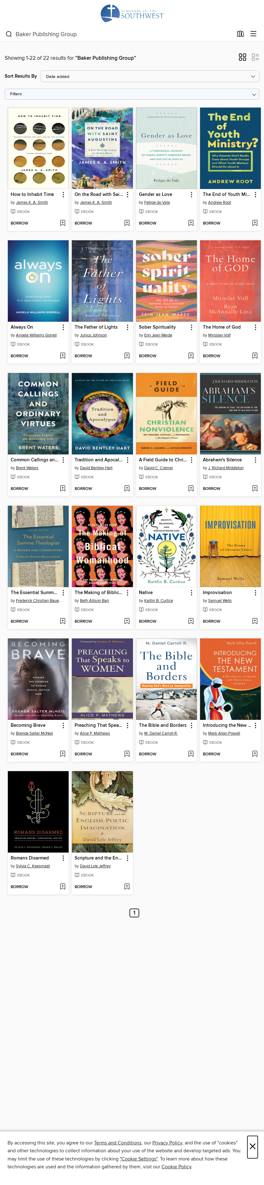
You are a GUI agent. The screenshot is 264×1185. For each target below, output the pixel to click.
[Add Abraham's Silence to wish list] (255, 489)
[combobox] (119, 34)
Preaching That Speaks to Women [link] (99, 725)
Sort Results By (21, 76)
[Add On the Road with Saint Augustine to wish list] (127, 224)
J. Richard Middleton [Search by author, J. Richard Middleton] (226, 467)
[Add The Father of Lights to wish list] (127, 356)
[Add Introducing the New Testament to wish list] (255, 754)
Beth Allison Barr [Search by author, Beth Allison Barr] (94, 600)
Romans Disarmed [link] (30, 858)
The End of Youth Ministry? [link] (227, 195)
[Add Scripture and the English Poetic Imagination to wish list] (127, 887)
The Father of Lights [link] (96, 327)
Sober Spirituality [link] (157, 327)
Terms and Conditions (117, 1143)
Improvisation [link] (217, 593)
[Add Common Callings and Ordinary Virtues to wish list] (62, 489)
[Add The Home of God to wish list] (255, 356)
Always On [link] (22, 327)
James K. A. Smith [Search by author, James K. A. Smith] (32, 202)
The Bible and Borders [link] (163, 725)
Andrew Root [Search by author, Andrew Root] (219, 202)
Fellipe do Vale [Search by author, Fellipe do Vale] (157, 202)
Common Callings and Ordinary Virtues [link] (35, 460)
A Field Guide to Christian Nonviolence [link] (163, 460)
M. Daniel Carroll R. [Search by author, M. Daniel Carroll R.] (161, 733)
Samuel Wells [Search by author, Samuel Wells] (220, 600)
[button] (242, 59)
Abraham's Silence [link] (222, 460)
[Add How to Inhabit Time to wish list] (62, 224)
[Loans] (240, 35)
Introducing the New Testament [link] (227, 725)
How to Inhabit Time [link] (32, 195)
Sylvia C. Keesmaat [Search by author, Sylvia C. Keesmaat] (33, 866)
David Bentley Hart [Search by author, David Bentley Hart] (96, 467)
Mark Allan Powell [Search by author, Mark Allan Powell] (224, 733)
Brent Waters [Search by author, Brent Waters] (27, 467)
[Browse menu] (253, 34)
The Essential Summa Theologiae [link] (35, 593)
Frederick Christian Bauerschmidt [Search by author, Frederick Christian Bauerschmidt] (39, 600)
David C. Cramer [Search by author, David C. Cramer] (158, 467)
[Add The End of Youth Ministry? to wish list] (255, 224)
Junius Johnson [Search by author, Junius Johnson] (93, 335)
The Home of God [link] (222, 327)
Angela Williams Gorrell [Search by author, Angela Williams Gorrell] (36, 335)
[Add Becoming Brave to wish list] (62, 754)
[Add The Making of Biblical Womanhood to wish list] (127, 622)
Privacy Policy (167, 1143)
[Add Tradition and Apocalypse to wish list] (127, 489)
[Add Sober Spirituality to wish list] (191, 356)
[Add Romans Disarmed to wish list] (62, 887)
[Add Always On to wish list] (62, 356)
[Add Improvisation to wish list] (255, 622)
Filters (16, 94)
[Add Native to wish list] (191, 622)
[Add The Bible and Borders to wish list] (191, 754)
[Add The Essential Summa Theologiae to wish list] (62, 622)
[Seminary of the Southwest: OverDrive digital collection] (132, 13)
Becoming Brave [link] (28, 725)
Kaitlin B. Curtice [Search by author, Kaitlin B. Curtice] (158, 600)
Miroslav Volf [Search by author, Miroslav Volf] (219, 335)
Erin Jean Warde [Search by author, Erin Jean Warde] (158, 335)
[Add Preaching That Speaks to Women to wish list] (127, 754)
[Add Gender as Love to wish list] (191, 224)
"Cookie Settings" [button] (138, 1159)
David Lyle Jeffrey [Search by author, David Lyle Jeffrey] (95, 866)
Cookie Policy (176, 1167)
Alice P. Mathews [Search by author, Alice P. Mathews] (95, 733)
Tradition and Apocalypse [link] (99, 460)
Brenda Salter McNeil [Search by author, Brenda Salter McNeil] (34, 733)
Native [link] (146, 593)
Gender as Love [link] (155, 195)
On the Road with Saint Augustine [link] (99, 195)
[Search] (9, 34)
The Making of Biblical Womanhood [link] (99, 593)
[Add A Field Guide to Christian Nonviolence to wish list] (191, 489)
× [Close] (252, 1147)
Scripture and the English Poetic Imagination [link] (99, 858)
